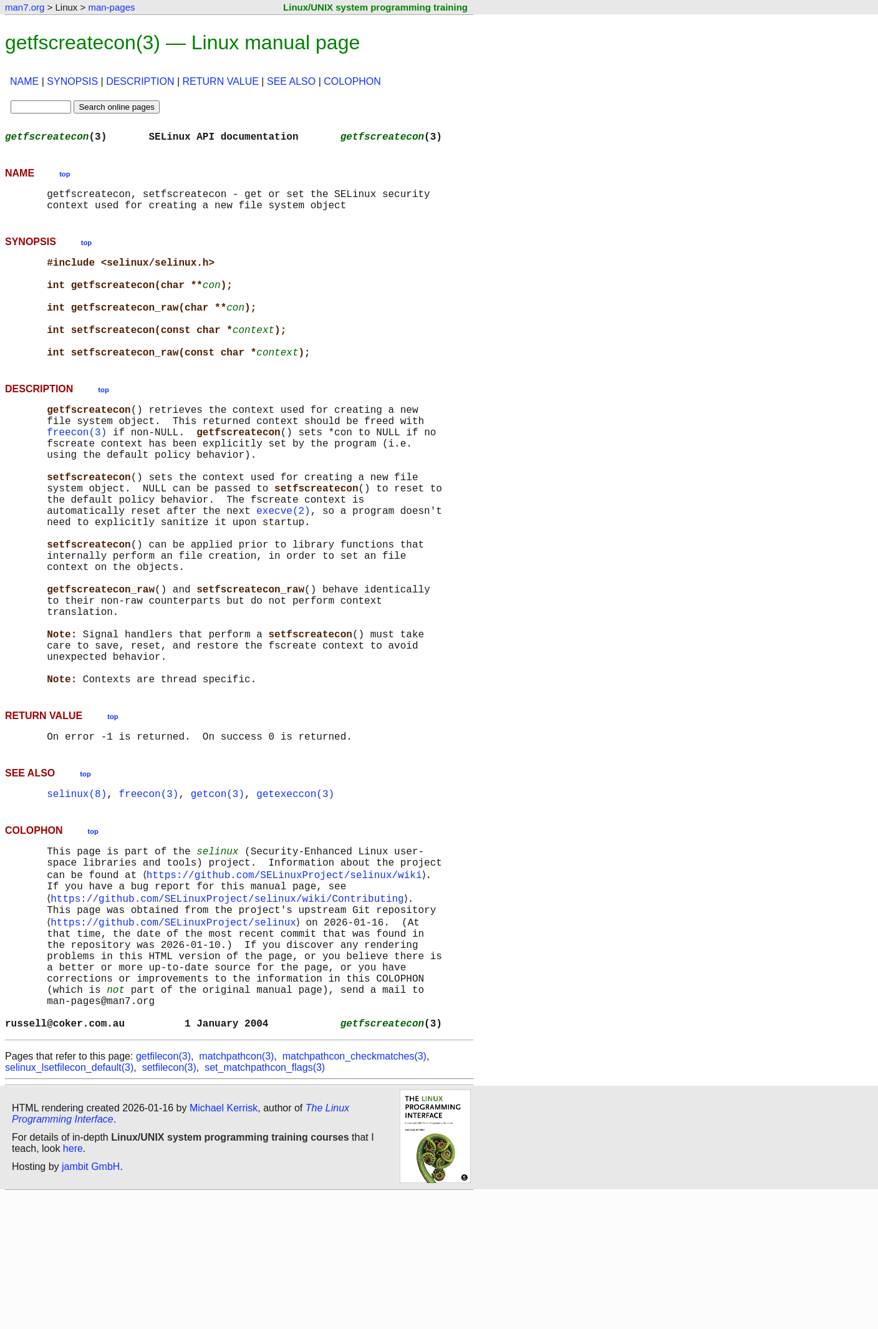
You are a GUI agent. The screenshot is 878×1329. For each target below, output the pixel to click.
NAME (24, 81)
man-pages (111, 7)
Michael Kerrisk (224, 1241)
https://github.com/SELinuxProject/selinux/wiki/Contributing (229, 1005)
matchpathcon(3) (236, 1189)
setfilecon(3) (169, 1201)
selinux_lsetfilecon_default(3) (69, 1201)
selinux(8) (77, 890)
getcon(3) (217, 890)
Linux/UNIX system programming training (375, 7)
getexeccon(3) (295, 890)
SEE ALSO (291, 81)
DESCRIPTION (140, 81)
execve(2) (283, 565)
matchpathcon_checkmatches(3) (354, 1189)
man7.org (24, 7)
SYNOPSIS (72, 81)
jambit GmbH (91, 1300)
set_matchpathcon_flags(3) (265, 1201)
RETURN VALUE (221, 81)
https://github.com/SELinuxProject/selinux (176, 1033)
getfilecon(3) (163, 1189)
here (73, 1282)
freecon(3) (77, 469)
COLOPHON (352, 81)
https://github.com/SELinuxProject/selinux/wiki (286, 978)
